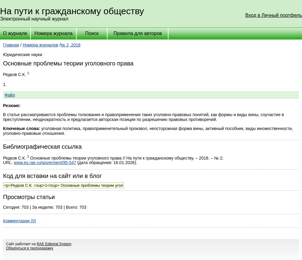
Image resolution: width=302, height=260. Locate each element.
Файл (10, 95)
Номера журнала (53, 33)
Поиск (91, 33)
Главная (11, 45)
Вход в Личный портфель (273, 15)
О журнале (15, 33)
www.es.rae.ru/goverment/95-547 (45, 162)
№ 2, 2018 (71, 45)
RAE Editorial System (54, 244)
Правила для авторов (138, 33)
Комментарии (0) (19, 220)
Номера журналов (40, 45)
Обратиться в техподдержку (29, 248)
